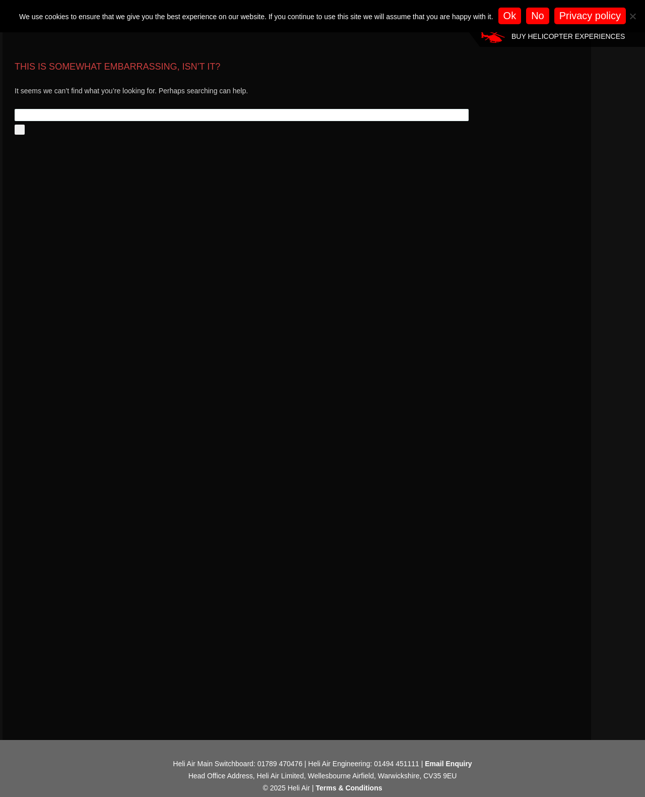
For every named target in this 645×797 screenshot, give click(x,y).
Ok (510, 15)
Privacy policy (590, 15)
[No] (632, 16)
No (537, 15)
